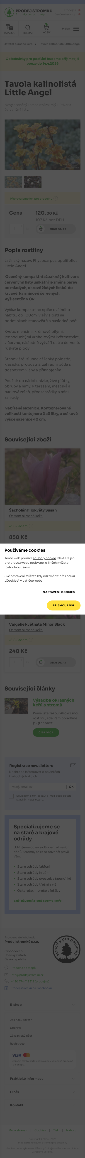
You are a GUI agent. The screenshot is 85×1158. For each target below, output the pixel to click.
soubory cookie (44, 558)
